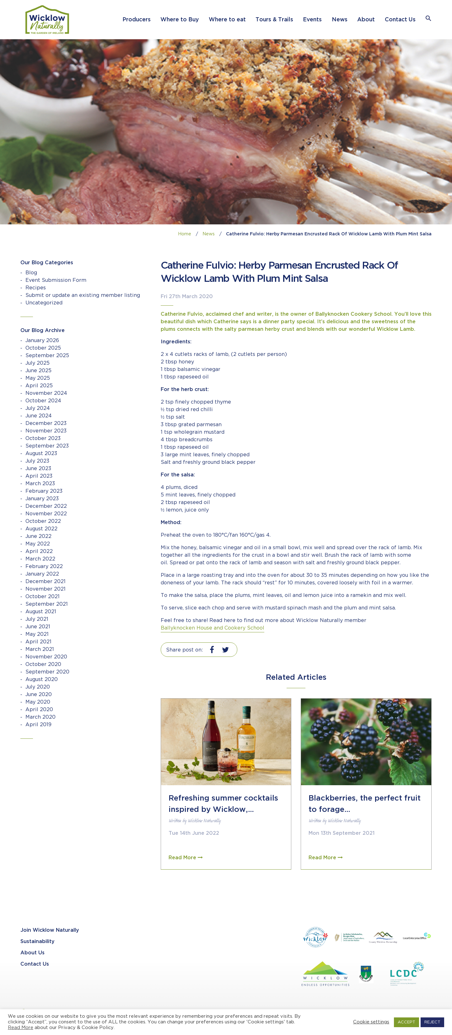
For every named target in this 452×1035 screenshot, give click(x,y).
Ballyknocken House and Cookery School (212, 628)
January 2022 (42, 574)
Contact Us (400, 19)
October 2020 (43, 664)
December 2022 (46, 506)
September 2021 (46, 604)
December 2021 (45, 581)
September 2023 (47, 446)
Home (184, 234)
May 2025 (37, 378)
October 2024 (43, 401)
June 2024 (38, 416)
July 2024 (37, 408)
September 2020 (47, 672)
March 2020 (40, 717)
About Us (32, 953)
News (339, 19)
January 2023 (42, 498)
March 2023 (40, 483)
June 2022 (38, 536)
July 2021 (36, 619)
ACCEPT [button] (406, 1022)
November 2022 (46, 514)
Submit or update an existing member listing (82, 295)
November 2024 (46, 393)
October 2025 (43, 348)
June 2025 (38, 370)
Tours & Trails (274, 19)
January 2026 (42, 340)
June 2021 (37, 627)
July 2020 (37, 687)
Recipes (35, 288)
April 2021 (38, 642)
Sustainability (37, 941)
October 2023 (43, 438)
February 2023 (43, 491)
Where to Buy (179, 19)
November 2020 (46, 657)
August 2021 (40, 611)
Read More (20, 1028)
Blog (31, 273)
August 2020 (41, 679)
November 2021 (45, 589)
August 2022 (41, 529)
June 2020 (38, 694)
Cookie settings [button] (371, 1022)
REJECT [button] (432, 1022)
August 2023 (41, 453)
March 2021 (39, 649)
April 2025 (39, 385)
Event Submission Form (55, 280)
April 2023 (38, 476)
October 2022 (43, 521)
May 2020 (37, 702)
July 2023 (37, 461)
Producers (136, 19)
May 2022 (37, 544)
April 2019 (38, 724)
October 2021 (42, 596)
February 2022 (44, 566)
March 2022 (40, 559)
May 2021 (37, 634)
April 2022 (39, 551)
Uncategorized (43, 303)
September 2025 (47, 355)
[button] (428, 19)
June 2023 (38, 468)
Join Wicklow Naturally (49, 930)
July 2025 (37, 363)
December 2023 (46, 423)
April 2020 (39, 709)
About (366, 19)
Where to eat (227, 19)
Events (312, 19)
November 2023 (46, 431)
